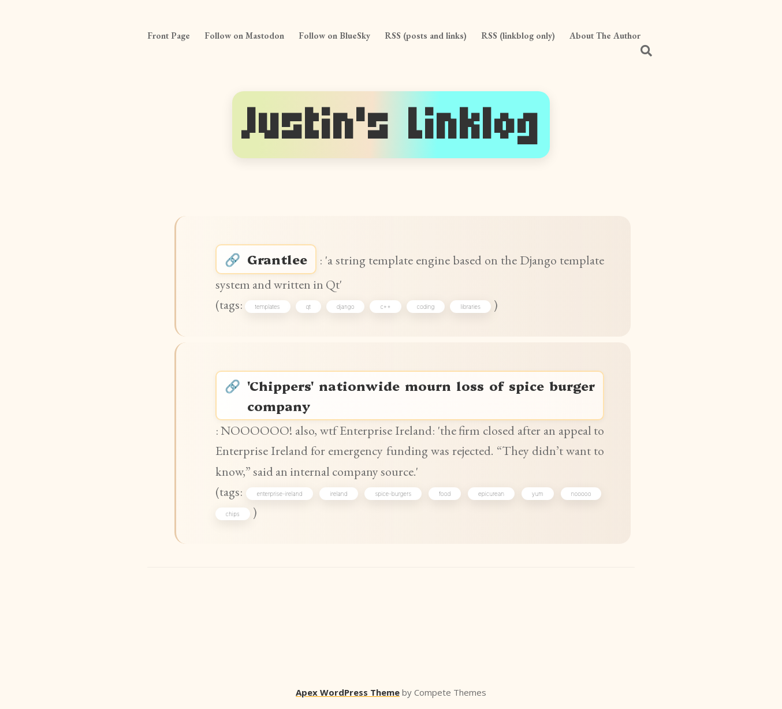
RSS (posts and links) (426, 35)
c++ (385, 306)
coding (426, 306)
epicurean (491, 493)
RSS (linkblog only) (518, 35)
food (444, 493)
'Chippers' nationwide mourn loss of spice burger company (421, 395)
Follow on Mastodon (244, 35)
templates (267, 306)
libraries (470, 306)
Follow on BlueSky (334, 35)
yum (537, 493)
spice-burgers (393, 493)
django (346, 306)
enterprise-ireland (279, 493)
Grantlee (277, 259)
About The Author (605, 35)
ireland (338, 493)
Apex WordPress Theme (348, 692)
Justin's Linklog (391, 125)
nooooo (581, 493)
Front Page (168, 35)
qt (308, 306)
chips (233, 513)
